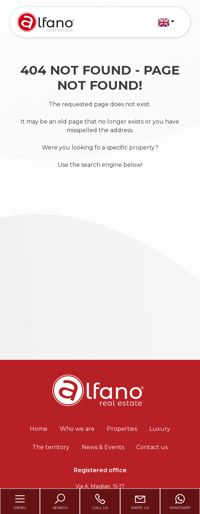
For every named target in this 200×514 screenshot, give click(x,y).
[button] (166, 22)
